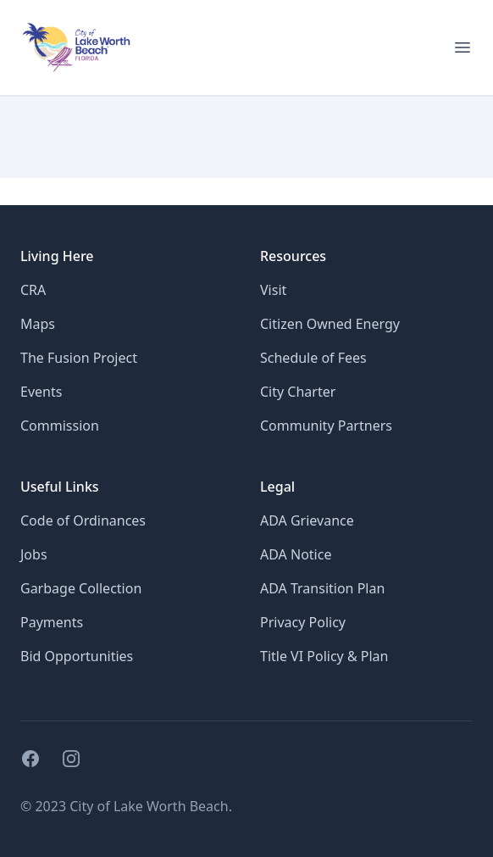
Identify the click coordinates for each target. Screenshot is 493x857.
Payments (51, 622)
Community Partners (326, 425)
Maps (37, 323)
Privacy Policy (303, 622)
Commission (59, 425)
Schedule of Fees (313, 357)
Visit (273, 290)
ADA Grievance (307, 520)
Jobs (33, 554)
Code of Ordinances (83, 520)
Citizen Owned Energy (330, 323)
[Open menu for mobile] (462, 47)
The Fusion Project (78, 357)
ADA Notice (295, 554)
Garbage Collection (80, 588)
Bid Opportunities (76, 656)
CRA (33, 290)
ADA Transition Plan (322, 588)
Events (41, 391)
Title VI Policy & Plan (324, 656)
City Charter (297, 391)
